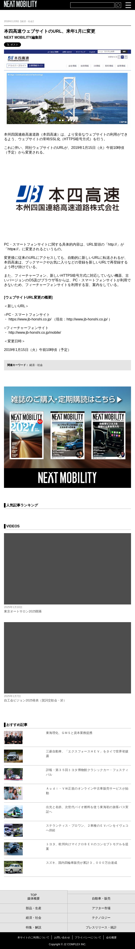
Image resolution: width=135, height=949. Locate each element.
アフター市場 (101, 908)
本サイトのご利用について (33, 937)
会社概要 (111, 937)
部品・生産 (33, 908)
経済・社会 (36, 365)
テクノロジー (101, 917)
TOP (33, 895)
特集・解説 (33, 927)
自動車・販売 (101, 898)
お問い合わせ (62, 937)
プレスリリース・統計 (101, 927)
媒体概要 (33, 898)
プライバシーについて (88, 937)
